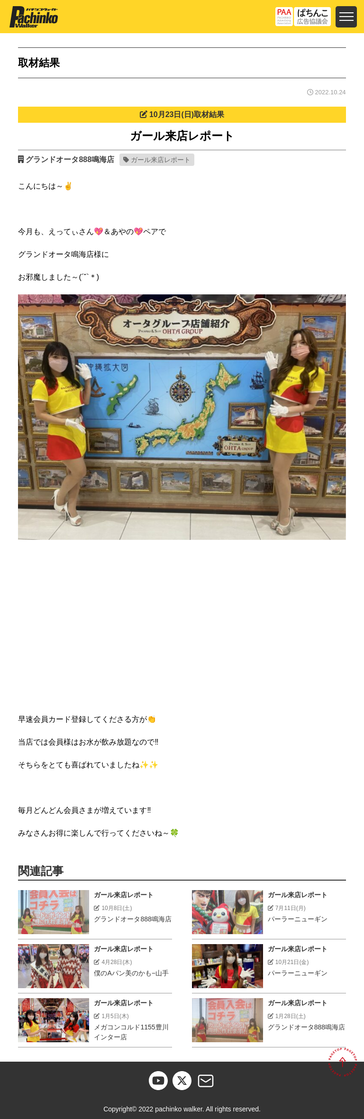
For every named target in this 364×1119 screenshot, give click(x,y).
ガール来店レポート (161, 160)
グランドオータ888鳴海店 (70, 159)
